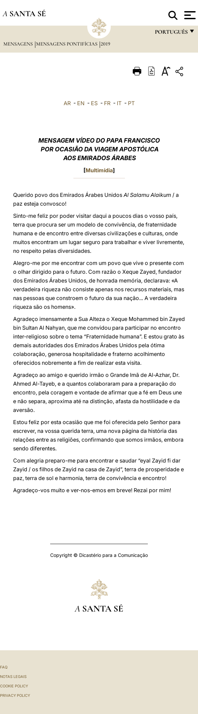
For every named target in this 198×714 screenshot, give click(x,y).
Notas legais (13, 676)
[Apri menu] (189, 15)
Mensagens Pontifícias (67, 44)
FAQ (3, 667)
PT (131, 103)
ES (94, 103)
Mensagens (18, 44)
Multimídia (99, 170)
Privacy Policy (15, 695)
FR (107, 103)
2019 (105, 44)
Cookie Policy (14, 686)
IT (119, 103)
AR (67, 103)
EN (81, 103)
